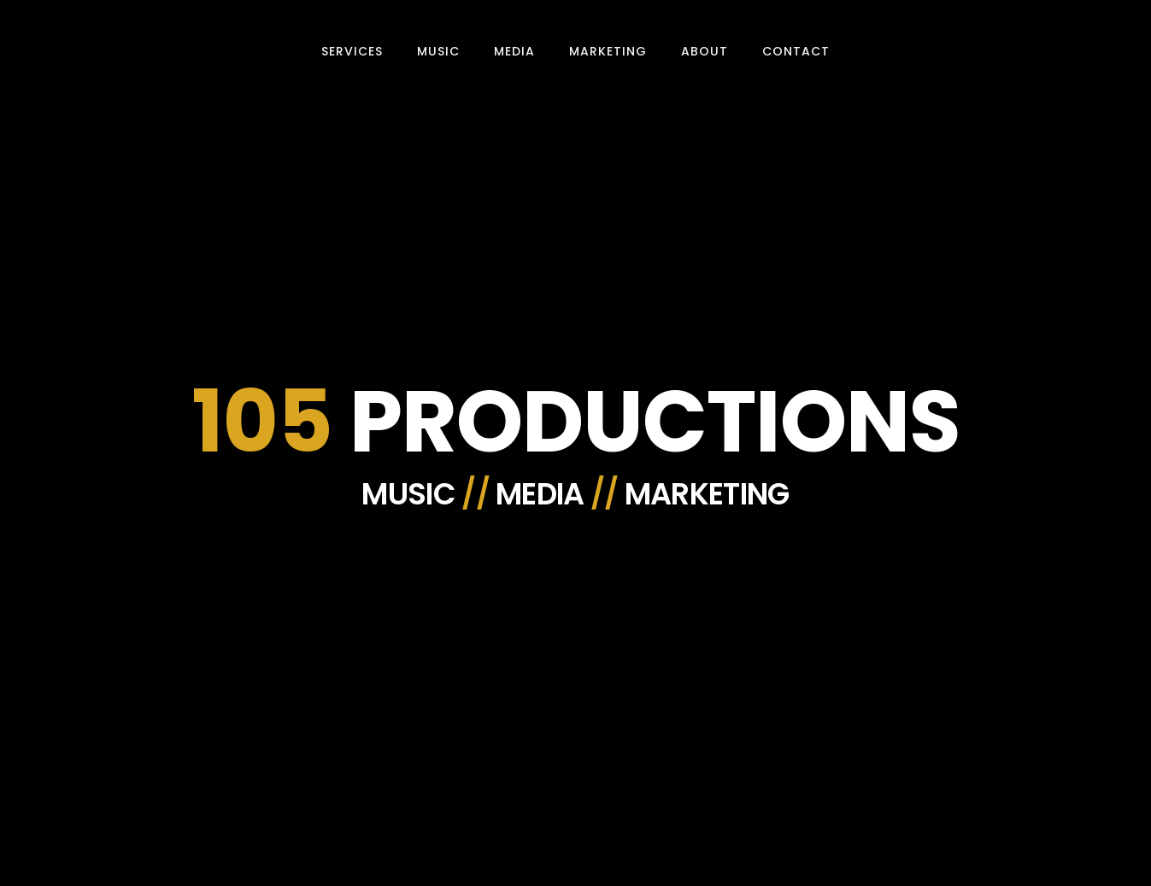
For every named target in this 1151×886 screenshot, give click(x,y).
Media (514, 51)
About (704, 51)
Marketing (608, 51)
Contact (796, 51)
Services (352, 51)
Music (438, 51)
